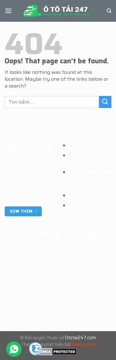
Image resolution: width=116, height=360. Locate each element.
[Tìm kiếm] (109, 11)
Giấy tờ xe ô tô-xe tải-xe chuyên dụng (89, 179)
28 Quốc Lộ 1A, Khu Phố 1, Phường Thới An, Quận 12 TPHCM (27, 172)
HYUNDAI (45, 272)
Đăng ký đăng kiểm (85, 209)
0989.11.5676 (41, 189)
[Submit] (105, 102)
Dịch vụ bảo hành (89, 146)
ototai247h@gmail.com (46, 196)
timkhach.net (84, 344)
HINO (40, 247)
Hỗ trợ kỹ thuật (87, 196)
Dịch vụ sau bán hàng (87, 159)
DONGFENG (47, 259)
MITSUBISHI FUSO (56, 297)
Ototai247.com (80, 337)
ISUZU (41, 284)
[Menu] (8, 10)
